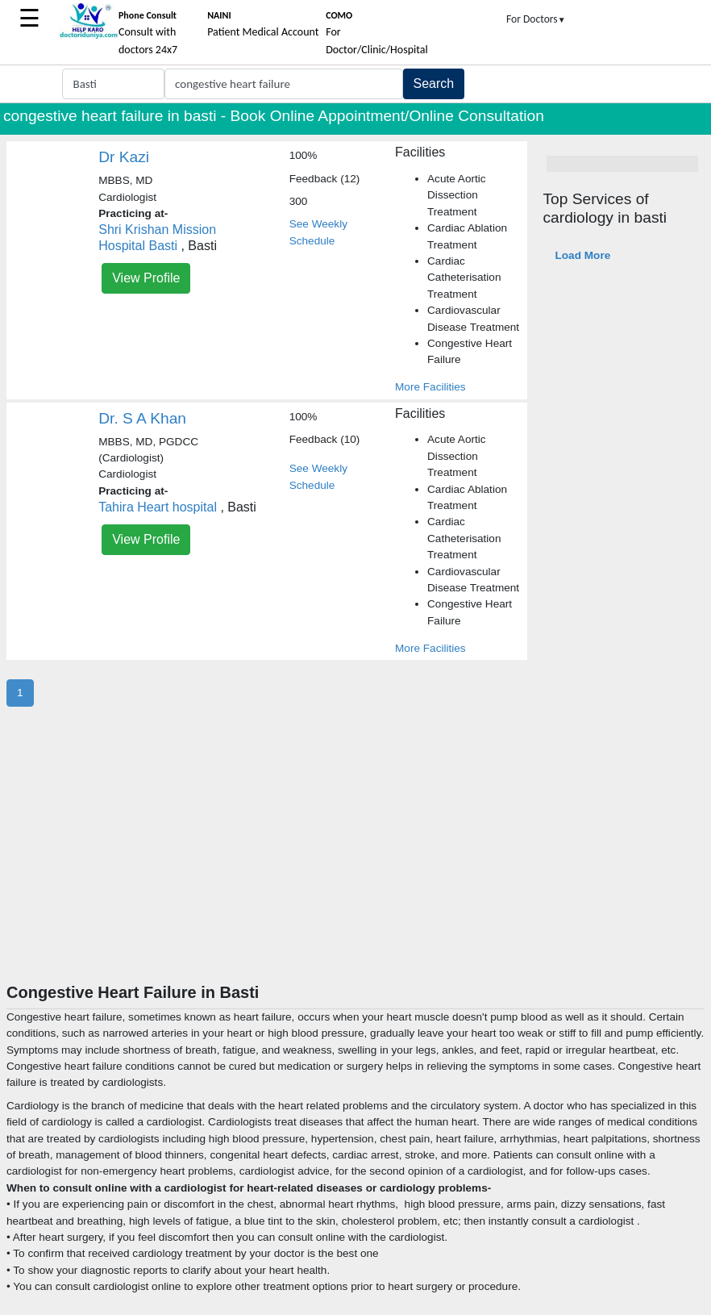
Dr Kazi (123, 156)
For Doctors (536, 19)
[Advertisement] (355, 862)
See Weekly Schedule (318, 232)
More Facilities (430, 387)
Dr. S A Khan (142, 418)
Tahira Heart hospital (157, 507)
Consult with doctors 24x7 (147, 33)
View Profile (146, 278)
